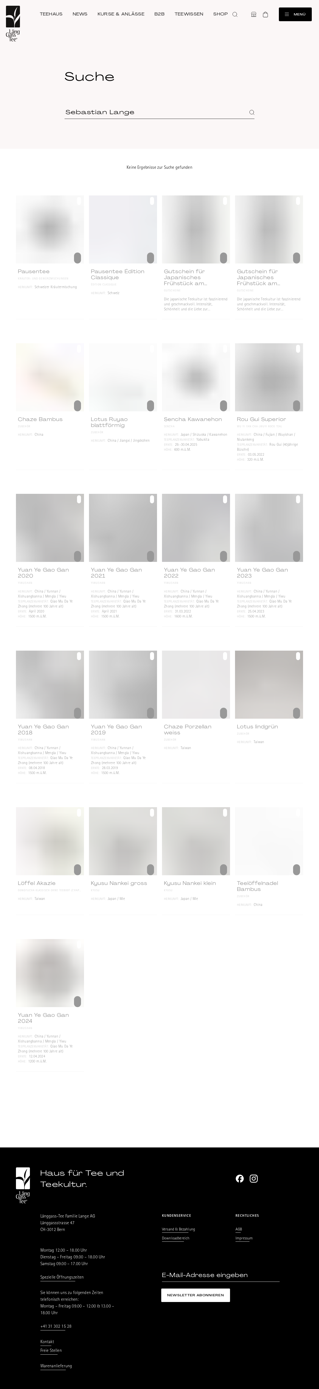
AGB (239, 1230)
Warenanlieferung (56, 1366)
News (82, 13)
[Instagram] (254, 1179)
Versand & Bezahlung (178, 1230)
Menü (294, 13)
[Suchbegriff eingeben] (159, 112)
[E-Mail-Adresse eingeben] (221, 1275)
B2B (162, 13)
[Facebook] (240, 1179)
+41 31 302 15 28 (56, 1327)
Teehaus (53, 13)
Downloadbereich (175, 1239)
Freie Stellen (51, 1351)
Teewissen (191, 13)
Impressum (244, 1239)
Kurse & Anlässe (123, 13)
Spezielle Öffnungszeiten (62, 1278)
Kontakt (47, 1342)
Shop (223, 13)
